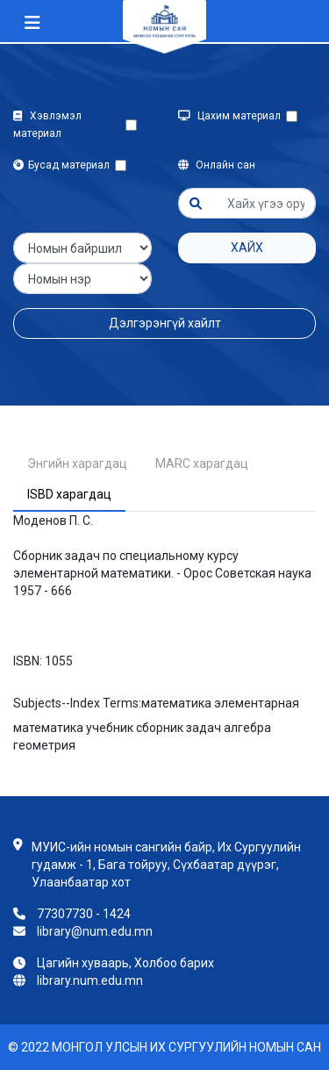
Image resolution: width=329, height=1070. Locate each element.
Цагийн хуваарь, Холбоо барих (125, 963)
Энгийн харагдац (77, 463)
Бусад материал (64, 165)
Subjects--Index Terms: (77, 703)
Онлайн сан (216, 165)
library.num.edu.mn (90, 980)
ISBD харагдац (69, 494)
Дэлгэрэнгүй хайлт (165, 323)
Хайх (247, 248)
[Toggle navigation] (32, 23)
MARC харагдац (201, 463)
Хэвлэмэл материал (47, 125)
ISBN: (27, 661)
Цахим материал (232, 116)
